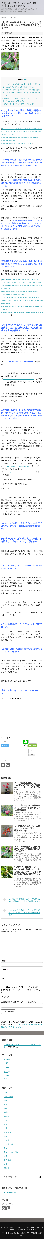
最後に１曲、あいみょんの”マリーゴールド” (18, 104)
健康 (6, 1105)
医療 (6, 1112)
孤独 (6, 1124)
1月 (7, 1067)
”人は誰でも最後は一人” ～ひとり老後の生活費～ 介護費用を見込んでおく (21, 901)
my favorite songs (11, 1192)
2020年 (7, 1072)
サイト (4, 978)
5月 (7, 1063)
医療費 (6, 1117)
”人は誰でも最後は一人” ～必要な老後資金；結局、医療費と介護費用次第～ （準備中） (21, 912)
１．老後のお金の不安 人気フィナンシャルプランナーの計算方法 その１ (27, 828)
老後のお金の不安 (11, 1152)
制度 (6, 1109)
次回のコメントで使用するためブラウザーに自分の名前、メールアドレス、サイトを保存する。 (21, 989)
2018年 (7, 1079)
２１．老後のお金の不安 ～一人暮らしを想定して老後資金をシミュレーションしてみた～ (27, 786)
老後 (6, 1148)
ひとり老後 (8, 1097)
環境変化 (7, 1132)
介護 (6, 1101)
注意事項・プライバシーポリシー (27, 1227)
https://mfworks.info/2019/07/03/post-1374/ (18, 466)
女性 (6, 1120)
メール (4, 970)
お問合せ (20, 1229)
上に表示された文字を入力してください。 (19, 1002)
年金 (6, 1128)
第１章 (6, 1140)
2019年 (7, 1075)
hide (25, 79)
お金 (6, 1093)
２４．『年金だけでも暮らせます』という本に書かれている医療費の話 (27, 807)
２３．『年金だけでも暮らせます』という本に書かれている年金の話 (27, 849)
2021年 (7, 1060)
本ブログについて (7, 1227)
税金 (6, 1136)
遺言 (6, 1164)
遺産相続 (7, 1160)
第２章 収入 (9, 1144)
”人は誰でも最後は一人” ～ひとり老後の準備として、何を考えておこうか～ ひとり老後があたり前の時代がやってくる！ (27, 871)
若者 (6, 1156)
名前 (3, 961)
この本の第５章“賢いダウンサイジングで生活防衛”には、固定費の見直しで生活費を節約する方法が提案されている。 (21, 92)
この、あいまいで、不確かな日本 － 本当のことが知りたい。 (18, 4)
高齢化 (6, 1168)
